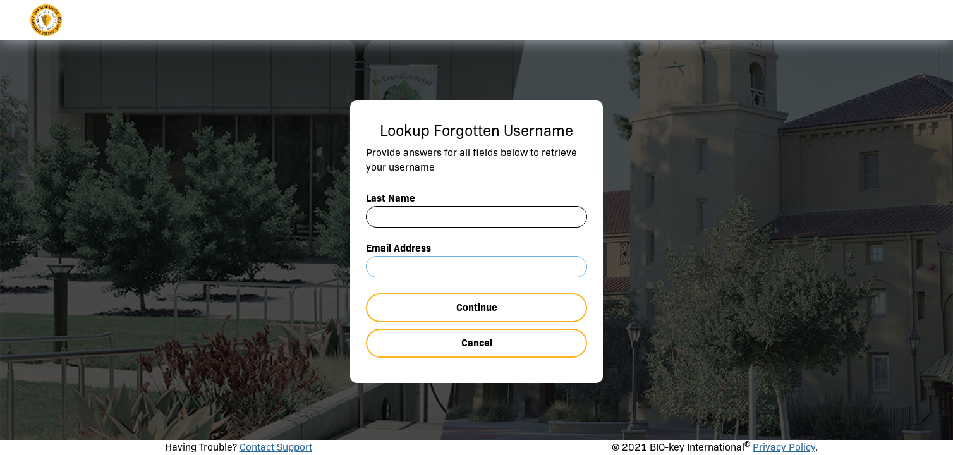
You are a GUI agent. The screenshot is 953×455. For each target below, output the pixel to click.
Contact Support (276, 447)
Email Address (398, 248)
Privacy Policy (784, 447)
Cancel (476, 343)
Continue (476, 307)
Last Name (390, 198)
